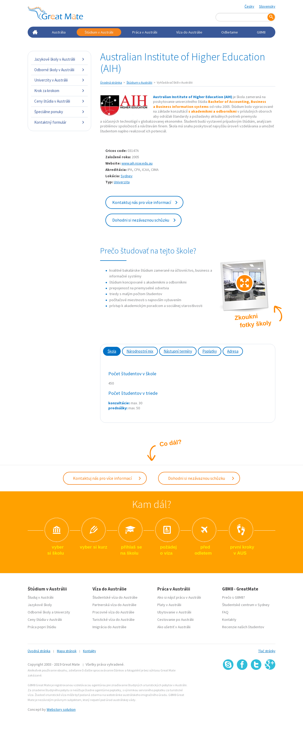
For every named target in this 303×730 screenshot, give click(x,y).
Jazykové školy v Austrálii (59, 59)
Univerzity (62, 612)
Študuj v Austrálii (40, 597)
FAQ (225, 612)
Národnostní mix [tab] (139, 351)
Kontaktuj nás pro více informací (145, 202)
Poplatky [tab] (209, 351)
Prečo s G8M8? (233, 597)
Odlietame (229, 32)
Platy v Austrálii (169, 604)
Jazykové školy (40, 604)
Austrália (59, 32)
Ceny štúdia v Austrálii (59, 101)
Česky (249, 6)
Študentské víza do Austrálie (115, 597)
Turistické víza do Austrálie (113, 619)
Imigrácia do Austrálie (109, 627)
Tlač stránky (266, 651)
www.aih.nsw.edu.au (137, 163)
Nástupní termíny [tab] (178, 351)
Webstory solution (61, 709)
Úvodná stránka (111, 82)
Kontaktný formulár (59, 122)
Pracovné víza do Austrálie (113, 612)
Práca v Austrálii (144, 32)
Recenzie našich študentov (243, 627)
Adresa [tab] (232, 351)
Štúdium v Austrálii (99, 32)
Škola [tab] (111, 351)
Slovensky (267, 6)
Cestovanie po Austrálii (175, 619)
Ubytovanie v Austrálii (174, 612)
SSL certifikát (256, 681)
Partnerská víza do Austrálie (114, 604)
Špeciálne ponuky (59, 111)
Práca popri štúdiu (42, 627)
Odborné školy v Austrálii (59, 69)
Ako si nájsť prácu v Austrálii (179, 597)
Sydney (127, 176)
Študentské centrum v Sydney (246, 604)
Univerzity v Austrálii (59, 80)
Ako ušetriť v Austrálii (173, 627)
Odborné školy (39, 612)
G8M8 (261, 32)
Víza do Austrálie (189, 32)
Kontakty (229, 619)
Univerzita (122, 182)
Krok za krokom (59, 90)
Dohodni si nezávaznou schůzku (144, 220)
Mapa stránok (66, 651)
